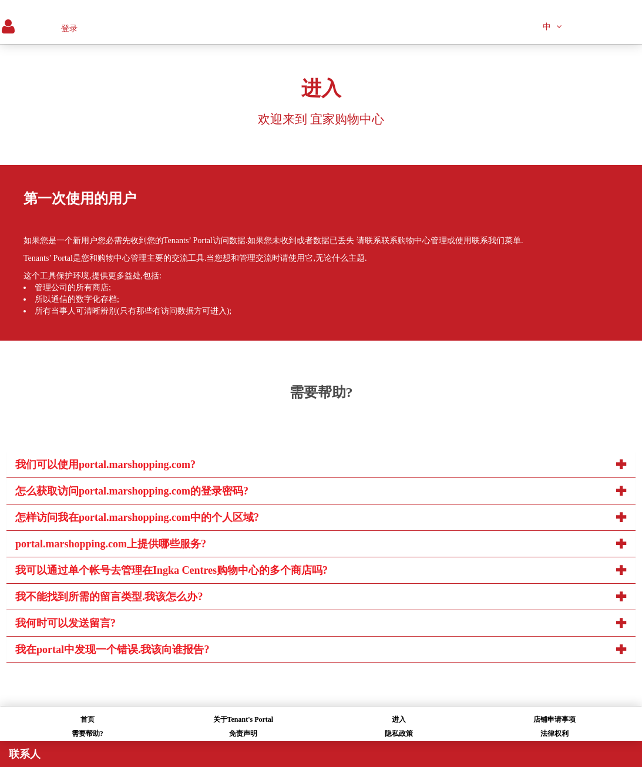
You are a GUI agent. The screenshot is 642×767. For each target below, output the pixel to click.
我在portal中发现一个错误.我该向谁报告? (112, 649)
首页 (87, 719)
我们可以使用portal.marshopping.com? (105, 464)
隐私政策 (399, 733)
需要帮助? (87, 733)
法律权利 (554, 733)
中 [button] (552, 26)
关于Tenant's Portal (243, 719)
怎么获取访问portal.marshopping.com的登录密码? (131, 491)
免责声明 (243, 733)
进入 (399, 719)
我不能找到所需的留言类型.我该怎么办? (109, 597)
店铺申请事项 (554, 719)
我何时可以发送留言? (65, 623)
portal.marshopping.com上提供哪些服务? (110, 544)
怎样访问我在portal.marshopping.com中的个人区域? (137, 517)
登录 (69, 28)
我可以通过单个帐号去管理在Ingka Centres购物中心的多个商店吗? (171, 570)
